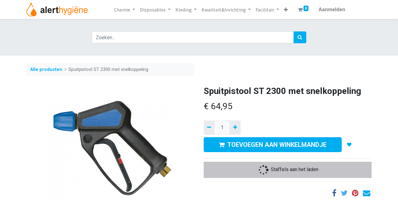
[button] (285, 9)
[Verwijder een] (209, 127)
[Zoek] (300, 37)
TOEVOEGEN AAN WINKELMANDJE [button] (272, 144)
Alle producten (46, 69)
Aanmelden (331, 9)
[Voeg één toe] (234, 127)
